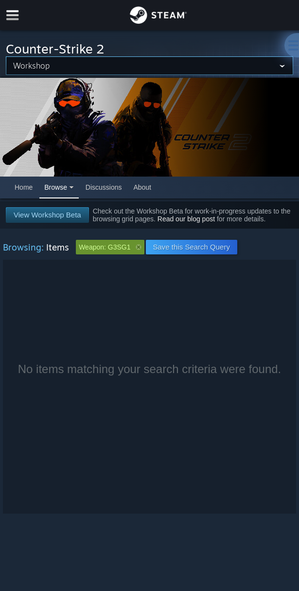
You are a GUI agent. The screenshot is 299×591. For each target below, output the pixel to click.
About (142, 187)
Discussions (104, 187)
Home (24, 187)
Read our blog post (186, 219)
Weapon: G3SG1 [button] (110, 247)
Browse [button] (55, 187)
